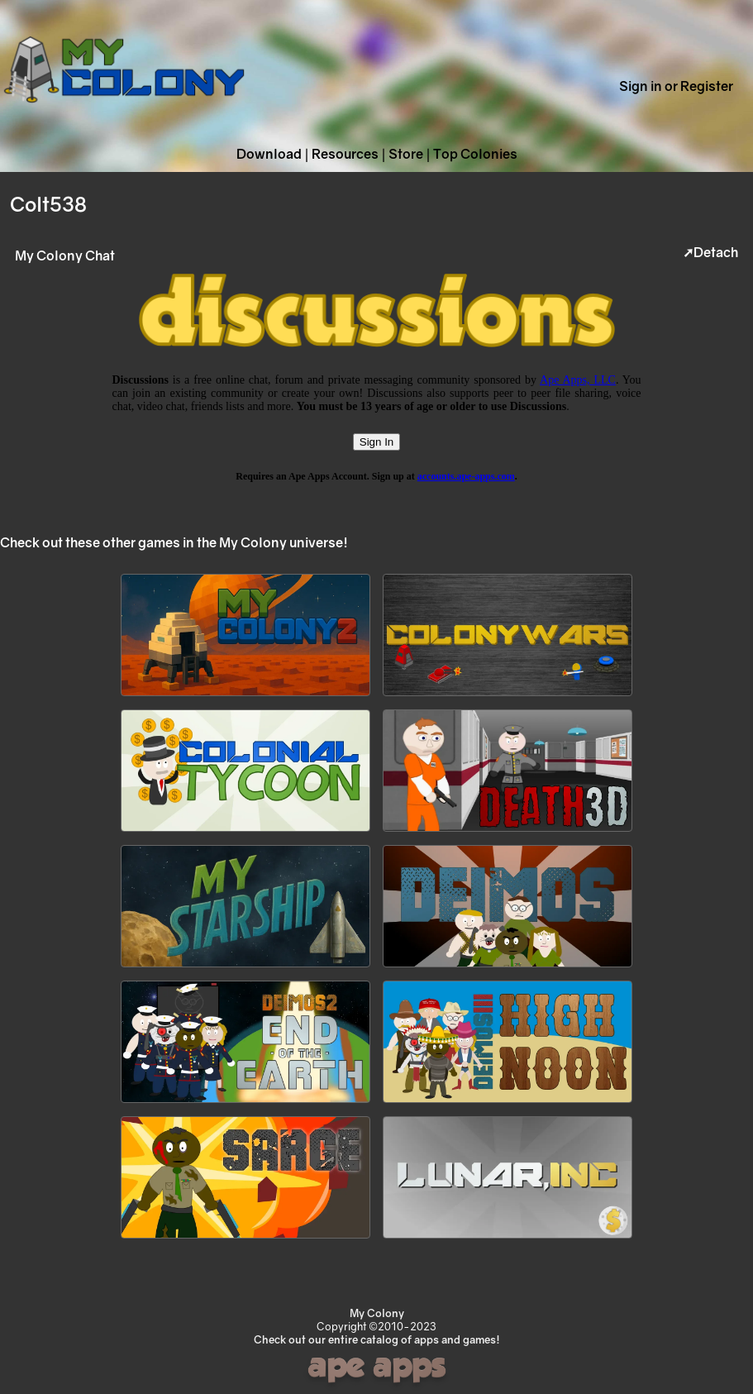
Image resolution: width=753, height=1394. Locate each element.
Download (269, 154)
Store (405, 154)
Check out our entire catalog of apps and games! (377, 1339)
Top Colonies (475, 154)
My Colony (377, 1313)
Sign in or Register (676, 86)
